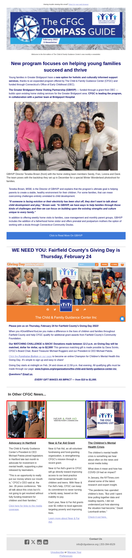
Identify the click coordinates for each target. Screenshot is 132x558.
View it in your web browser (79, 4)
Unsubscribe (57, 552)
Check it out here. (97, 517)
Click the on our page (30, 356)
